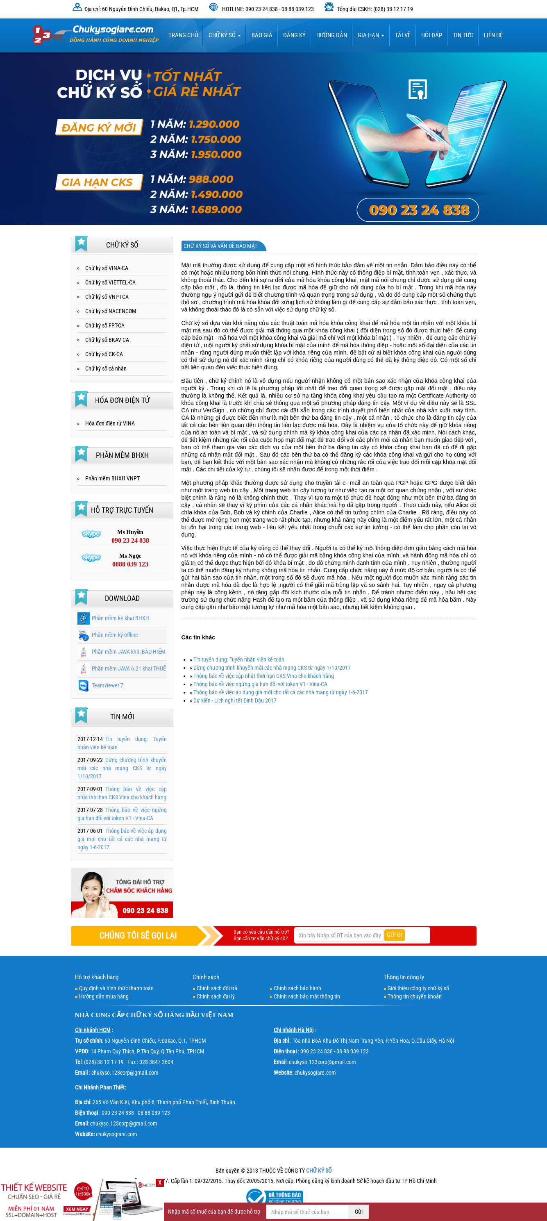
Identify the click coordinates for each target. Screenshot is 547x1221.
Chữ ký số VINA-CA (106, 268)
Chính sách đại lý (216, 996)
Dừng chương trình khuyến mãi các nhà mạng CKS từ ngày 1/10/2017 (272, 667)
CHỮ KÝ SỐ (144, 1015)
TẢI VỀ (403, 35)
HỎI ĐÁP (431, 35)
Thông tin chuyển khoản (415, 996)
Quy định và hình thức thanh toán (116, 988)
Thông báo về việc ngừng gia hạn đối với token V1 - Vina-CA (260, 684)
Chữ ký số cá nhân (106, 368)
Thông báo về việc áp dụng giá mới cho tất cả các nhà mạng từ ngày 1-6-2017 (280, 692)
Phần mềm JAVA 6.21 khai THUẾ (121, 668)
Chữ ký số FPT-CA (105, 325)
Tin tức (463, 35)
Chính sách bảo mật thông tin (307, 996)
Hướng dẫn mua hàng (104, 996)
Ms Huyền (130, 537)
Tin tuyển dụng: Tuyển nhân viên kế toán (238, 659)
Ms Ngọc (130, 560)
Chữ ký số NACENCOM (110, 311)
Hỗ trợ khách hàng (96, 977)
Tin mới (122, 716)
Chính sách (206, 977)
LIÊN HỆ (493, 35)
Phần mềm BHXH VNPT (112, 478)
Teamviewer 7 (100, 685)
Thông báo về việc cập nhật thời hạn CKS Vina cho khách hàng (263, 676)
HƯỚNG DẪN (331, 35)
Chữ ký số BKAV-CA (107, 340)
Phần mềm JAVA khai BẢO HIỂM (121, 651)
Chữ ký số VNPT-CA (107, 296)
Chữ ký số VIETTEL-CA (110, 282)
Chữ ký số (225, 35)
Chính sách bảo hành (297, 988)
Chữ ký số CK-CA (104, 354)
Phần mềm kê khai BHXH (113, 618)
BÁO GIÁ (262, 35)
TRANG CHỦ (183, 35)
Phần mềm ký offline (107, 635)
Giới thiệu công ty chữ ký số (418, 988)
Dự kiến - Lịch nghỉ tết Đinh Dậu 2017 (235, 700)
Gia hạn (371, 35)
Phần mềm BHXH (122, 455)
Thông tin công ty (404, 977)
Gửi (359, 1211)
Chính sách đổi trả (217, 988)
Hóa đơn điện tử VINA (110, 423)
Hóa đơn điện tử (122, 400)
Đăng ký (294, 35)
